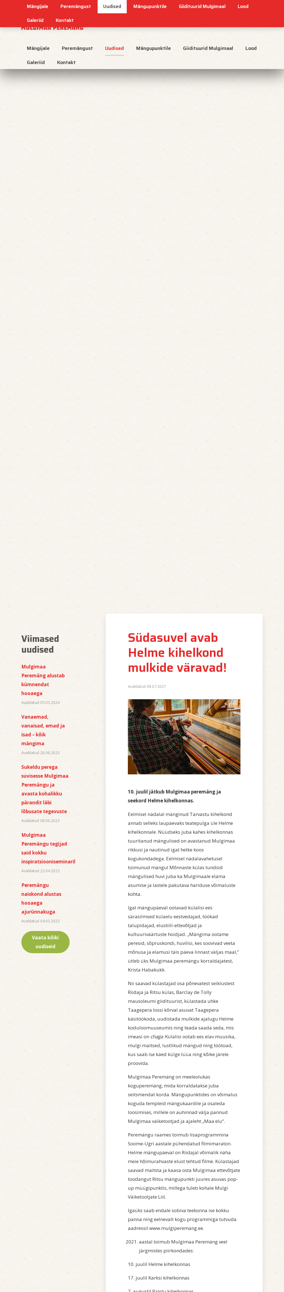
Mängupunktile (153, 48)
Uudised (114, 48)
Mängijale (38, 48)
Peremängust (77, 48)
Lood (251, 48)
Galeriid (35, 20)
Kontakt (65, 20)
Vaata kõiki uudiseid (45, 942)
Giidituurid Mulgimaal (208, 48)
